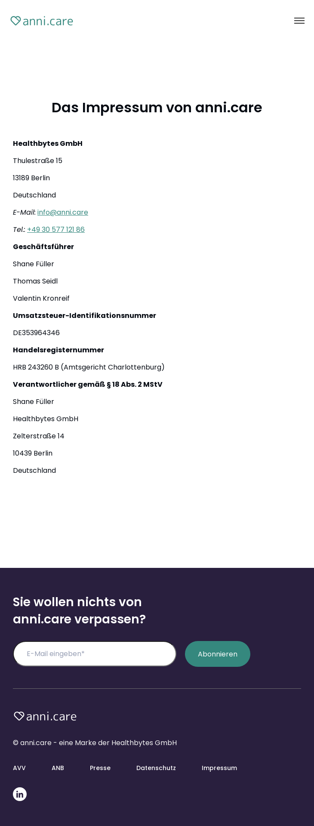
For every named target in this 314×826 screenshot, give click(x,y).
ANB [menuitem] (58, 768)
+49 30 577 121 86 (56, 229)
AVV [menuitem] (19, 768)
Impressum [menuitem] (219, 768)
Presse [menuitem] (100, 768)
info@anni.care (62, 212)
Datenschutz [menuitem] (156, 768)
